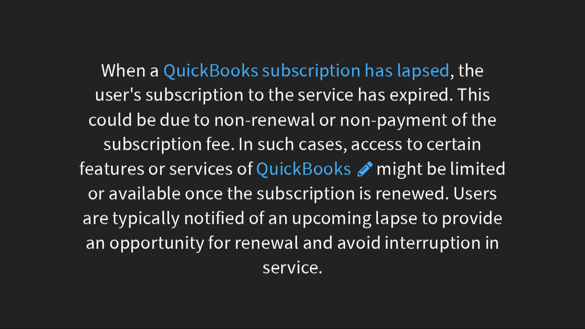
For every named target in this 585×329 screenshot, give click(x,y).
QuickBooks (303, 169)
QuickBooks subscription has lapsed (306, 70)
